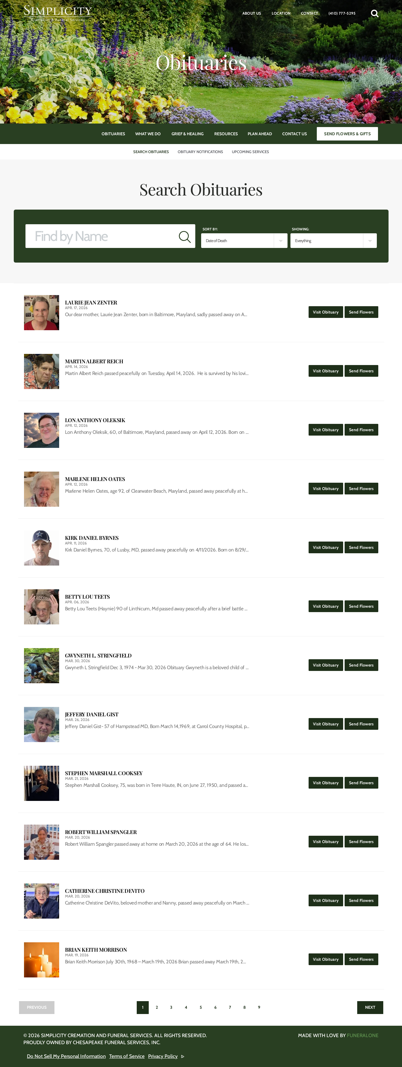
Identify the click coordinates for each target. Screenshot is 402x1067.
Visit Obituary (328, 310)
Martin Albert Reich (94, 361)
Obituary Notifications (200, 151)
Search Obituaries (151, 151)
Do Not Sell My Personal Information (66, 1056)
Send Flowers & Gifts (347, 133)
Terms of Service (127, 1056)
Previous (37, 1007)
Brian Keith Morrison (96, 950)
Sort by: (210, 229)
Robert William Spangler (101, 832)
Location (281, 13)
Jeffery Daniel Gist (92, 714)
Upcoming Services (250, 151)
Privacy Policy (163, 1056)
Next (370, 1007)
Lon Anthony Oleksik (95, 420)
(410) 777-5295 (342, 13)
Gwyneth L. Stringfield (98, 655)
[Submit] (185, 236)
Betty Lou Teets (87, 597)
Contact (309, 13)
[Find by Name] (100, 236)
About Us (251, 13)
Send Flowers (363, 310)
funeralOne (363, 1035)
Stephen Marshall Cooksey (104, 773)
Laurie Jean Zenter (91, 302)
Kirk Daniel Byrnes (92, 538)
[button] (375, 13)
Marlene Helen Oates (95, 479)
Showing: (300, 229)
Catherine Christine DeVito (105, 891)
